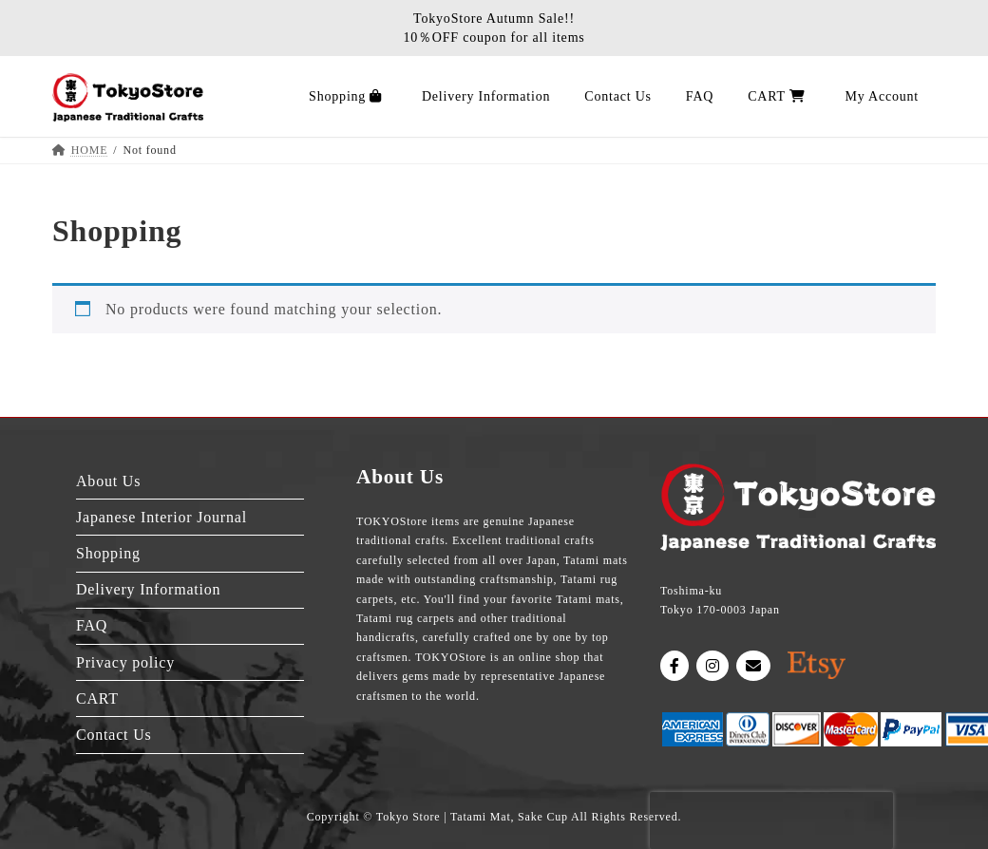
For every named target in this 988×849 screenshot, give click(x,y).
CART (97, 698)
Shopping (108, 553)
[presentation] (771, 820)
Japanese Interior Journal (161, 517)
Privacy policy (125, 662)
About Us (108, 481)
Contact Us (114, 734)
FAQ (91, 625)
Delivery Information (148, 589)
